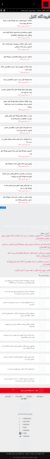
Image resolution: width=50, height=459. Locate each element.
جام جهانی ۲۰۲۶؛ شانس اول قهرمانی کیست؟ (21, 369)
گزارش (47, 10)
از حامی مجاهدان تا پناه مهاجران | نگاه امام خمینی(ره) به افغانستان (28, 263)
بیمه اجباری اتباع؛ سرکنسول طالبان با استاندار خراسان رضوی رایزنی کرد (18, 358)
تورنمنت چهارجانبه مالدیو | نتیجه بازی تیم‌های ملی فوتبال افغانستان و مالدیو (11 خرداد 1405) (19, 282)
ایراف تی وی (32, 10)
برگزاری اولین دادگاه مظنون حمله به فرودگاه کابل (18, 164)
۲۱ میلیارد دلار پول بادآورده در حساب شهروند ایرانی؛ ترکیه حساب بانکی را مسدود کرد (19, 380)
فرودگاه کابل (40, 16)
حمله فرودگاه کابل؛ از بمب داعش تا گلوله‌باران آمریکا (18, 80)
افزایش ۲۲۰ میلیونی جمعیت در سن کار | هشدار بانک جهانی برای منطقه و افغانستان (26, 237)
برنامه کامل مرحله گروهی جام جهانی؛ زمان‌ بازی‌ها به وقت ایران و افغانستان (18, 336)
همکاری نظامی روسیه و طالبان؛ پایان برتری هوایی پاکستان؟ (19, 325)
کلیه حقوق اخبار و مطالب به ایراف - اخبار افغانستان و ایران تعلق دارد (25, 454)
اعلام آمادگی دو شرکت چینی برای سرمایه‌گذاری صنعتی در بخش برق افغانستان (26, 246)
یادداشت (39, 10)
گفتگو (43, 10)
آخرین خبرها (24, 10)
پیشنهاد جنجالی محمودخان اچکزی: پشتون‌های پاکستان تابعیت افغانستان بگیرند (18, 314)
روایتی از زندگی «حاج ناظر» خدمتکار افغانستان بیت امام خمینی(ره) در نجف (29, 254)
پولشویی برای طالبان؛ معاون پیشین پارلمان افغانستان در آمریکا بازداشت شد (17, 347)
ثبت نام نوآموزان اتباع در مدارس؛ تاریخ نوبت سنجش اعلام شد (18, 303)
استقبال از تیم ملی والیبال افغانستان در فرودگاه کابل (18, 57)
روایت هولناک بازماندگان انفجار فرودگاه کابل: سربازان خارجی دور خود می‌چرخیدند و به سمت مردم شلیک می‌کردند (17, 104)
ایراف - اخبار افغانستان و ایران (29, 390)
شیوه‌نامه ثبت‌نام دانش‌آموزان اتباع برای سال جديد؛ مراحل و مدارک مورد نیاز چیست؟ (19, 292)
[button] (33, 3)
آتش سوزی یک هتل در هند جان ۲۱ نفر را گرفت (32, 270)
